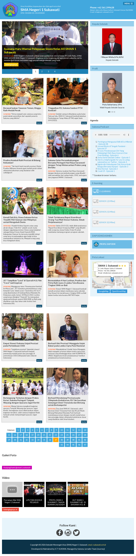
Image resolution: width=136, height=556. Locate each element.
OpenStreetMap (118, 287)
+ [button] (96, 265)
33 (32, 440)
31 (21, 440)
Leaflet (108, 287)
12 (73, 430)
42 (85, 440)
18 (27, 435)
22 (50, 435)
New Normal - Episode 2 (107, 169)
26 (73, 435)
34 (38, 440)
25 (67, 435)
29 (9, 440)
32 (27, 440)
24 (62, 435)
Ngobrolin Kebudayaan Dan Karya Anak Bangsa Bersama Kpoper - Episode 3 (114, 165)
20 (38, 435)
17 (21, 435)
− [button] (96, 269)
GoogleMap (104, 291)
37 (56, 440)
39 (67, 440)
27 (79, 435)
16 (15, 435)
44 (67, 445)
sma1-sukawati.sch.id (97, 545)
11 (67, 430)
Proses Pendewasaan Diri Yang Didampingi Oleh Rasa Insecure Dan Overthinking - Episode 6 (112, 153)
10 (62, 430)
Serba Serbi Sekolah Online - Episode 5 (113, 157)
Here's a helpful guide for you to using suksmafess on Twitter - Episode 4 (113, 161)
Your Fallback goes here (112, 134)
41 (79, 440)
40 (73, 440)
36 (50, 440)
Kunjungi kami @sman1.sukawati (16, 467)
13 (79, 430)
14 (85, 430)
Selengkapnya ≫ (10, 509)
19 (32, 435)
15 (9, 435)
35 (44, 440)
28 (85, 435)
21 (44, 435)
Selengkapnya (11, 64)
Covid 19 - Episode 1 (106, 171)
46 (79, 445)
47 (85, 445)
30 (15, 440)
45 (73, 445)
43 (62, 445)
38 (62, 440)
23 (56, 435)
